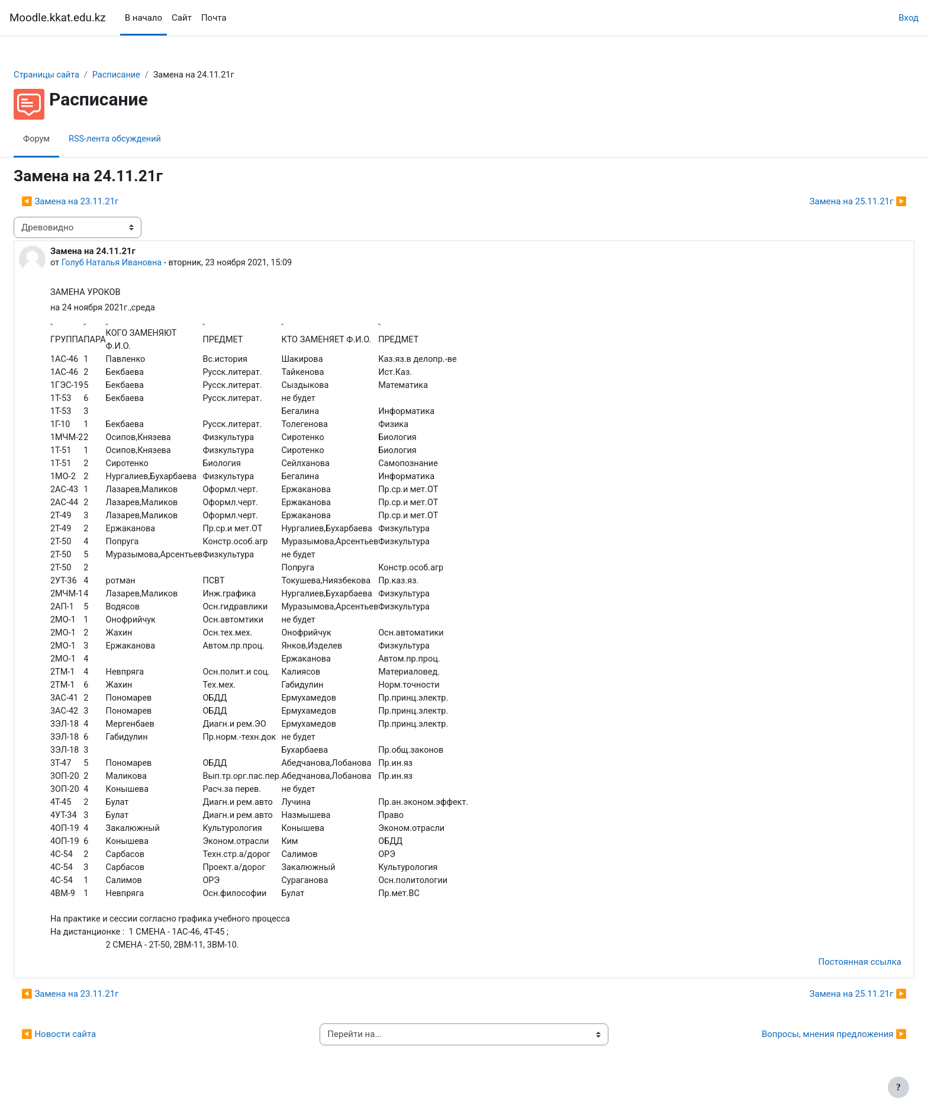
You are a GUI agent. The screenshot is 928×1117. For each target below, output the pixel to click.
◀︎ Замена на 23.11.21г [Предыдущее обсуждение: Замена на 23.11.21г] (98, 202)
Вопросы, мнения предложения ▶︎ (805, 1052)
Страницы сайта (76, 75)
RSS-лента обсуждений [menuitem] (146, 139)
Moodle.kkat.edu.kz (57, 17)
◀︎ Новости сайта (87, 1052)
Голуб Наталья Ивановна (142, 263)
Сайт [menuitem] (182, 17)
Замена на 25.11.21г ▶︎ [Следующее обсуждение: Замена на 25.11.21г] (829, 202)
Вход (908, 17)
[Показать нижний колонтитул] (898, 1087)
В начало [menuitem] (143, 17)
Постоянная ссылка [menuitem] (831, 979)
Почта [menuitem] (214, 17)
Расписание (148, 75)
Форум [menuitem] (65, 139)
